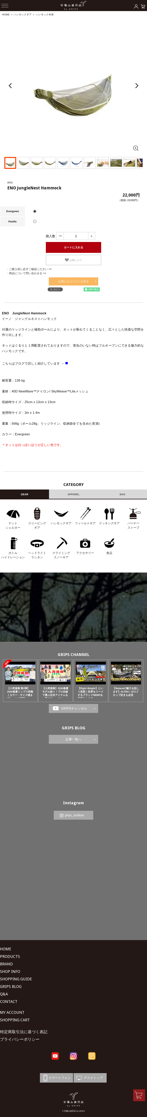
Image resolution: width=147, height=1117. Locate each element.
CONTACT (8, 1001)
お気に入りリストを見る (73, 281)
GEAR (24, 494)
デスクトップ (89, 1077)
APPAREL (73, 494)
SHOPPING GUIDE (16, 979)
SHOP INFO (10, 971)
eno (10, 182)
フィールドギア (85, 523)
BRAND (6, 964)
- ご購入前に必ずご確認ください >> (29, 269)
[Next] (136, 85)
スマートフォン (56, 1077)
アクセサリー (85, 553)
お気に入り (73, 260)
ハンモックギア (23, 14)
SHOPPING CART (15, 1020)
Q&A (4, 994)
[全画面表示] (135, 148)
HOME (6, 14)
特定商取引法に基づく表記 (23, 1031)
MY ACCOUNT (12, 1012)
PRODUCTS (10, 956)
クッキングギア (109, 523)
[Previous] (10, 85)
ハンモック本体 (45, 14)
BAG (122, 494)
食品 (109, 553)
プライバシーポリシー (20, 1039)
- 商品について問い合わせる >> (26, 273)
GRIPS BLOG (73, 728)
